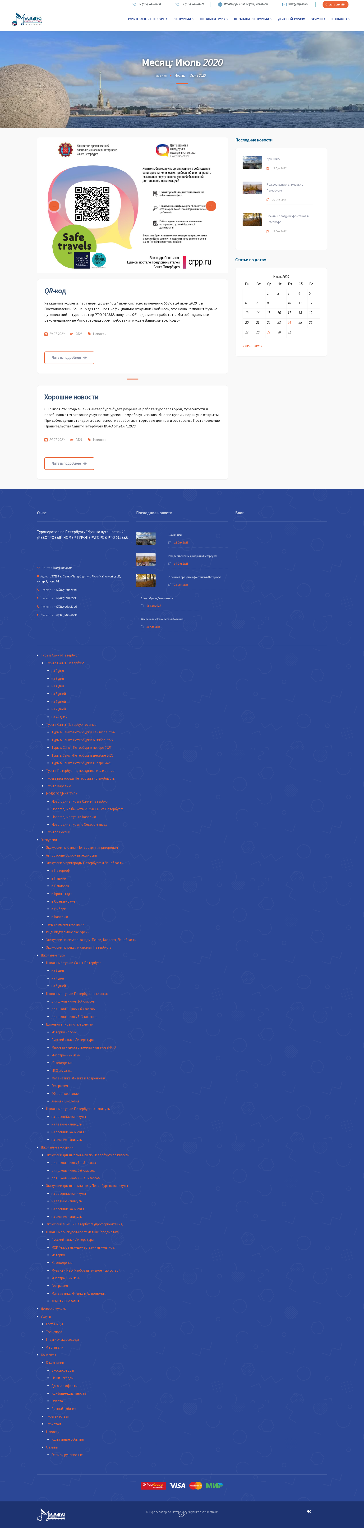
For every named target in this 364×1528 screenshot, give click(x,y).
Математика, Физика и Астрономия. (78, 1078)
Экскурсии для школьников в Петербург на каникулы (87, 1185)
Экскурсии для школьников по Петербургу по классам (87, 1155)
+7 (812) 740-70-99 (189, 4)
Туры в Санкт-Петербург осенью (71, 724)
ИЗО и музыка (61, 1070)
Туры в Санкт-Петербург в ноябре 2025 (81, 747)
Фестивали (54, 1347)
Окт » (258, 346)
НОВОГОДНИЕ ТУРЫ (62, 793)
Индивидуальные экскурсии (67, 932)
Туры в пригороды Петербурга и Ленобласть (80, 778)
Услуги (318, 19)
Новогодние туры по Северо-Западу (79, 824)
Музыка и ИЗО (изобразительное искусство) (85, 1270)
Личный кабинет (64, 1408)
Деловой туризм (291, 19)
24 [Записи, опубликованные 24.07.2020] (289, 322)
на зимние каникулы (66, 1139)
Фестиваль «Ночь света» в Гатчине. (162, 619)
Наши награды (62, 1378)
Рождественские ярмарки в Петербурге (285, 187)
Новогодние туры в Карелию (73, 817)
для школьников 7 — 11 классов (75, 1178)
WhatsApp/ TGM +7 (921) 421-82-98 (243, 4)
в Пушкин (58, 878)
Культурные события (67, 1439)
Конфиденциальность (68, 1393)
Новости (99, 334)
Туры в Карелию (58, 786)
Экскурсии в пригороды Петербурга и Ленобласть (84, 863)
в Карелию (59, 916)
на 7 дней (58, 709)
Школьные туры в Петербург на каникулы (78, 1108)
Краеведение (62, 1062)
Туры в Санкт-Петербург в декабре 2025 (82, 755)
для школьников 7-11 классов (74, 1016)
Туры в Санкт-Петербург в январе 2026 (81, 763)
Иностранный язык (65, 1055)
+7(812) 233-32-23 (66, 607)
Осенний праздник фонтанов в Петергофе (288, 219)
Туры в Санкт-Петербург (147, 19)
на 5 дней (58, 693)
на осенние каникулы (67, 1132)
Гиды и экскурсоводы (62, 1339)
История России (64, 1032)
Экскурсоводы (62, 1370)
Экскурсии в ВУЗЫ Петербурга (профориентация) (84, 1224)
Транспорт (54, 1332)
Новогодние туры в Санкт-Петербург (80, 801)
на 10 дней (59, 717)
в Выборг (58, 909)
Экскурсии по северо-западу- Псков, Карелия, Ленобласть (91, 939)
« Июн (247, 346)
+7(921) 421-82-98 (66, 615)
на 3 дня (57, 678)
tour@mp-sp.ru (295, 4)
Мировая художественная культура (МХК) (83, 1047)
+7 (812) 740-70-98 (146, 4)
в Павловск (60, 886)
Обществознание (65, 1093)
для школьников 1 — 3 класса (73, 1162)
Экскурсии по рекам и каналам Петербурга (78, 947)
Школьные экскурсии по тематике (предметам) (82, 1232)
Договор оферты (64, 1385)
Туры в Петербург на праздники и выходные (80, 770)
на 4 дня (57, 686)
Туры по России (58, 832)
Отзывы (52, 1447)
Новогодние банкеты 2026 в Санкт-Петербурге (87, 809)
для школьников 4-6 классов (73, 1009)
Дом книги (274, 159)
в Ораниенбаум (63, 901)
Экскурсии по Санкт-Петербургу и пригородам (82, 847)
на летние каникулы (66, 1124)
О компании (55, 1362)
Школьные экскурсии (253, 19)
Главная (161, 75)
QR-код (55, 290)
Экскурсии (184, 19)
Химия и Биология (65, 1101)
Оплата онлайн (335, 4)
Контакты (341, 19)
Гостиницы (54, 1324)
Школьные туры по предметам (69, 1024)
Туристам (53, 1424)
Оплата (57, 1401)
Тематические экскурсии (65, 924)
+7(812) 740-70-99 (66, 598)
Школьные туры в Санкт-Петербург (73, 963)
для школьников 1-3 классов (73, 1001)
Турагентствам (57, 1416)
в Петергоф (60, 870)
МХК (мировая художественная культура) (83, 1247)
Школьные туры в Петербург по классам (77, 993)
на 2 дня (57, 670)
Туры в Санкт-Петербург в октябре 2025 (82, 740)
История (58, 1255)
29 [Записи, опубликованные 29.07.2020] (268, 332)
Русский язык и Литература (72, 1039)
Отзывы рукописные (67, 1455)
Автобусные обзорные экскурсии (71, 855)
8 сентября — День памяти (157, 598)
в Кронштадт (61, 893)
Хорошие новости (71, 396)
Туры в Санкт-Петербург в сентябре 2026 (83, 732)
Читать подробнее (69, 357)
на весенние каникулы (68, 1116)
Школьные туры (214, 19)
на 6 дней (58, 701)
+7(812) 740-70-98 (66, 590)
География (59, 1085)
